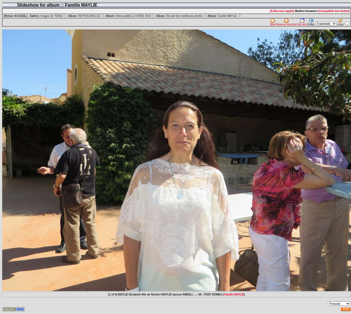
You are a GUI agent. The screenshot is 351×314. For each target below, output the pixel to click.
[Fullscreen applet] (282, 11)
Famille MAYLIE (229, 15)
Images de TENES (54, 15)
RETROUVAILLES (91, 15)
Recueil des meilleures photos (186, 15)
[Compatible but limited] (334, 11)
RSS (346, 309)
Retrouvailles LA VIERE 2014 (135, 15)
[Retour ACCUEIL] (15, 15)
